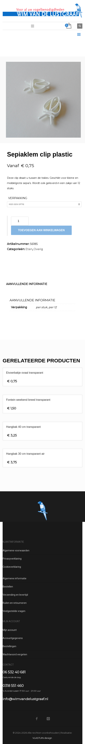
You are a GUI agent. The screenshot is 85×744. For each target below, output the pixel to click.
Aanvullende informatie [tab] (26, 284)
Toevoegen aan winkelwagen (41, 230)
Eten (29, 249)
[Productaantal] (20, 221)
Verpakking (17, 198)
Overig (38, 249)
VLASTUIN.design (42, 738)
